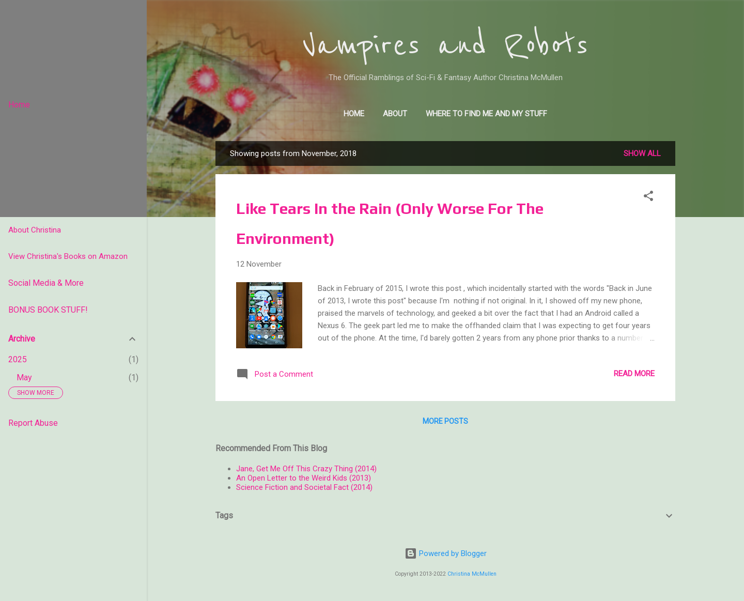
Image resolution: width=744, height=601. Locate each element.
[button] (648, 198)
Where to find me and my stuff (486, 113)
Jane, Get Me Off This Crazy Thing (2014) (306, 468)
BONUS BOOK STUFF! (48, 310)
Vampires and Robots (445, 45)
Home (354, 113)
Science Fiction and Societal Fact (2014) (304, 487)
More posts (445, 421)
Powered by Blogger (446, 553)
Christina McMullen (472, 574)
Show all (642, 153)
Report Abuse (33, 423)
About (395, 113)
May (24, 377)
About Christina (34, 230)
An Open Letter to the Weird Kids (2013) (303, 478)
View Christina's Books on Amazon (68, 256)
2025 (17, 359)
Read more (634, 373)
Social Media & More (46, 283)
